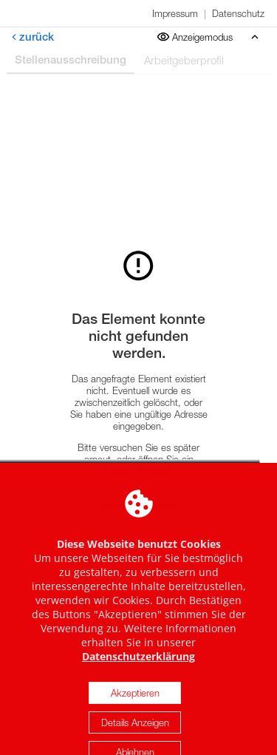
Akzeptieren (135, 704)
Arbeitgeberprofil (184, 60)
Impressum (175, 13)
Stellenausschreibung (70, 59)
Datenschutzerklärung (138, 667)
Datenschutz (238, 13)
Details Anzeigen (135, 733)
